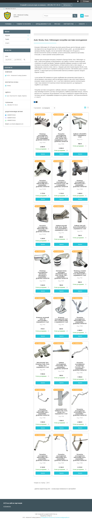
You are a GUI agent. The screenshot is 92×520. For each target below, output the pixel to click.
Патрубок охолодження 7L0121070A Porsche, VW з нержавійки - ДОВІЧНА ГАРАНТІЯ (79, 366)
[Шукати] (75, 16)
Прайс (7, 39)
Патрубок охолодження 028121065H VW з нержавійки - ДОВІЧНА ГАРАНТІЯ (61, 457)
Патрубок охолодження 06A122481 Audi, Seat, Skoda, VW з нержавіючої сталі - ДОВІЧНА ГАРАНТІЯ (61, 137)
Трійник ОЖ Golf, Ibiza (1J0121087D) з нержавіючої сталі (79, 227)
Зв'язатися (67, 5)
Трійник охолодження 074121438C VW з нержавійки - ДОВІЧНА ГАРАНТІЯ (61, 365)
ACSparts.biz (7, 506)
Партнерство (69, 24)
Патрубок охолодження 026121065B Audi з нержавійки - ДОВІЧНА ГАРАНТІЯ (79, 457)
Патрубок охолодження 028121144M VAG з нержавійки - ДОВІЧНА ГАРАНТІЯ (42, 183)
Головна (8, 24)
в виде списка (88, 108)
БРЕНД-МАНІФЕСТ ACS (43, 24)
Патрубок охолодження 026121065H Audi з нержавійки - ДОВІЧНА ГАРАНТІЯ (79, 320)
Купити (43, 154)
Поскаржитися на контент (47, 517)
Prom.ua (55, 514)
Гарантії (81, 24)
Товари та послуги (24, 24)
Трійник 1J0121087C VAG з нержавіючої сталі (79, 135)
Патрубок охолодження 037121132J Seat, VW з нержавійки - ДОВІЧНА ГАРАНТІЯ (61, 183)
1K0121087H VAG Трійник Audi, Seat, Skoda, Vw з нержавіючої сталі (61, 411)
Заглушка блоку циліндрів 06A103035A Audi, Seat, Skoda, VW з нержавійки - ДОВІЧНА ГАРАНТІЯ (61, 274)
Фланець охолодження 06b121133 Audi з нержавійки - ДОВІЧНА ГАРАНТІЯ (79, 183)
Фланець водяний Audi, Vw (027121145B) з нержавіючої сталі (42, 320)
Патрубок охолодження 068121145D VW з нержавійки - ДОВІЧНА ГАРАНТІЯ (42, 228)
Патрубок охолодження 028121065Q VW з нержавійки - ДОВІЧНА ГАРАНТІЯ (42, 457)
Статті (7, 43)
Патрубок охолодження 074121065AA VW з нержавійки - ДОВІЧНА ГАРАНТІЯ (79, 412)
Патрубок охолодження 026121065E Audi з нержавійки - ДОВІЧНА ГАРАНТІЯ (42, 412)
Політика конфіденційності (62, 517)
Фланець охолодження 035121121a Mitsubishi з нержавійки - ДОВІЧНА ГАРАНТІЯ (42, 274)
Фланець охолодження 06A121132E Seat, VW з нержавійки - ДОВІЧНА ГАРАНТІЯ (42, 137)
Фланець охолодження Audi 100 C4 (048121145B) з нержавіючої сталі (61, 320)
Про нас (57, 24)
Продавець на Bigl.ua (46, 515)
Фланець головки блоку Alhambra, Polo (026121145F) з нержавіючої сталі (79, 273)
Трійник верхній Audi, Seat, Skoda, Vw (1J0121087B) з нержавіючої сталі (61, 228)
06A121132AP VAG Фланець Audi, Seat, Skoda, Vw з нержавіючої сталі (42, 365)
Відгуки (7, 35)
